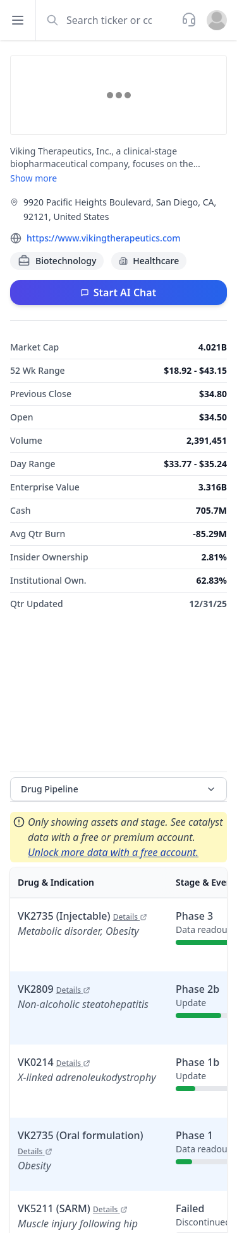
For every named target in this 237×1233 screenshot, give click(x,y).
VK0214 (54, 1062)
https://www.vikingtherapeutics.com (104, 238)
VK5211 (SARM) (73, 1208)
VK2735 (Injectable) (82, 916)
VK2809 (54, 989)
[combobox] (107, 20)
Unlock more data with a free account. (113, 852)
